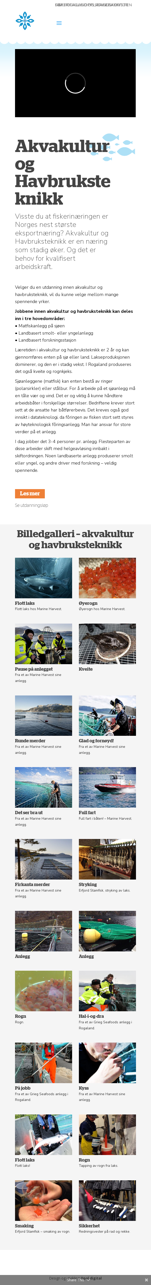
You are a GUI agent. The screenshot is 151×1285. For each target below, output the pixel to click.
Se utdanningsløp (31, 505)
